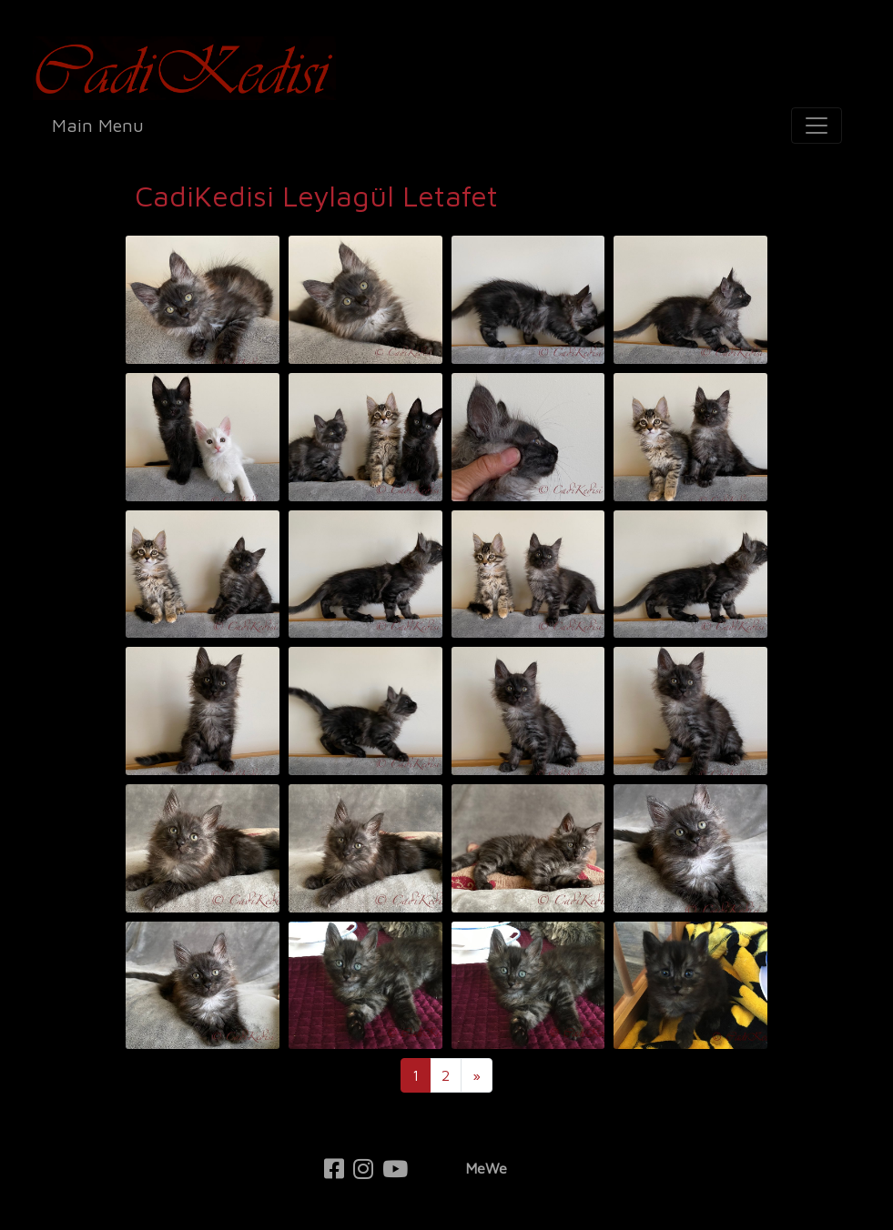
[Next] (476, 1075)
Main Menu (98, 125)
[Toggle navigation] (816, 125)
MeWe (486, 1168)
